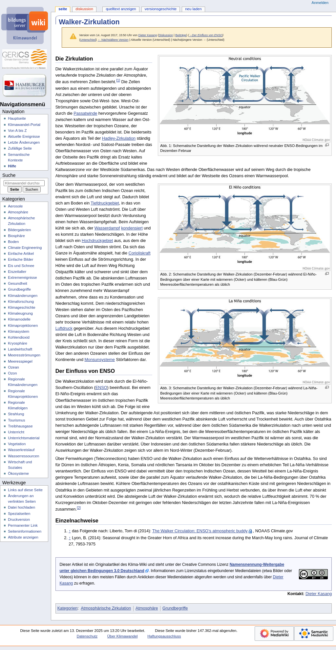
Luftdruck (64, 328)
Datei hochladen (21, 507)
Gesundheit (17, 283)
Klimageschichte (21, 307)
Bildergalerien (19, 230)
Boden (13, 242)
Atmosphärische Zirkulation (106, 608)
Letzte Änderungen (24, 142)
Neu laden (193, 9)
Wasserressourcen (23, 456)
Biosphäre (16, 236)
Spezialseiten (19, 514)
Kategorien (67, 608)
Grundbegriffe (175, 608)
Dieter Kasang (318, 593)
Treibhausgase (20, 426)
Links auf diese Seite (25, 490)
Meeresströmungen (24, 355)
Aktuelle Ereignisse (24, 136)
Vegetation (17, 444)
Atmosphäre (147, 608)
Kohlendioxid (19, 337)
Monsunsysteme (100, 359)
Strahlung (16, 414)
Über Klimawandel (122, 636)
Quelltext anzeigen (121, 9)
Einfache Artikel (21, 253)
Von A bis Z (17, 130)
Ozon (12, 373)
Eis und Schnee (21, 266)
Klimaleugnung (20, 313)
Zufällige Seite (20, 148)
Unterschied (88, 39)
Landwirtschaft (20, 349)
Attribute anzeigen (23, 537)
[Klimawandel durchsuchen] (24, 183)
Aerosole (15, 206)
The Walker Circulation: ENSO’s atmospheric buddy (200, 531)
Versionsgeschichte (161, 9)
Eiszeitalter (17, 272)
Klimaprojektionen (23, 325)
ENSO (101, 387)
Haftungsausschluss (164, 636)
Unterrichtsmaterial (23, 438)
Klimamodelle (19, 319)
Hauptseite (17, 118)
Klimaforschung (21, 301)
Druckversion (19, 519)
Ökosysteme (18, 473)
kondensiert (132, 228)
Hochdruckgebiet (97, 240)
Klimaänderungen (22, 296)
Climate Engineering (25, 248)
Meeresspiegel (20, 361)
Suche (8, 175)
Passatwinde (85, 113)
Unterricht (16, 432)
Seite (62, 9)
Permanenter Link (22, 525)
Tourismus (16, 420)
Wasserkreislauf (21, 450)
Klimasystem (18, 331)
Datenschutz (87, 636)
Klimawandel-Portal (24, 125)
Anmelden (320, 3)
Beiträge (180, 35)
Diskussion (166, 35)
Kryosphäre (17, 343)
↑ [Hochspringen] (70, 531)
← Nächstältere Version (112, 39)
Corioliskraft (140, 253)
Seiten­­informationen (24, 531)
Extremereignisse (22, 277)
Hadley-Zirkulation (119, 138)
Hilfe (12, 166)
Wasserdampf (107, 228)
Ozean (13, 367)
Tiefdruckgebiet (105, 203)
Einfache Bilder (20, 259)
